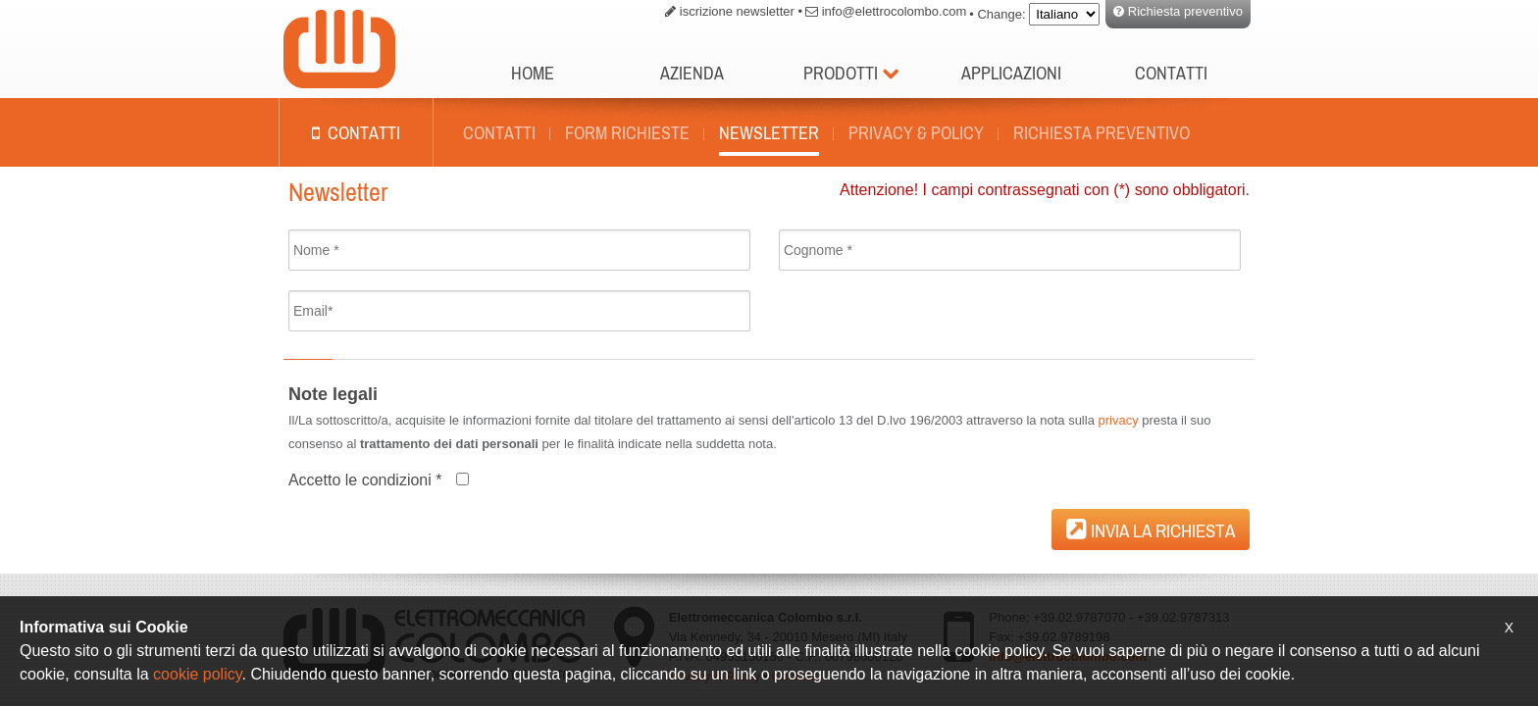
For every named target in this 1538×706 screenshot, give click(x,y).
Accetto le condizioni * (365, 480)
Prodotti (851, 73)
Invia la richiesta (1150, 529)
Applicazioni (1011, 72)
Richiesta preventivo (1185, 11)
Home (532, 72)
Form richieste (627, 132)
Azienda (692, 72)
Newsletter (769, 132)
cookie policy (197, 674)
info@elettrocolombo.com (894, 11)
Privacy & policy (916, 132)
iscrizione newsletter (737, 11)
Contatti (1171, 72)
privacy (1118, 420)
